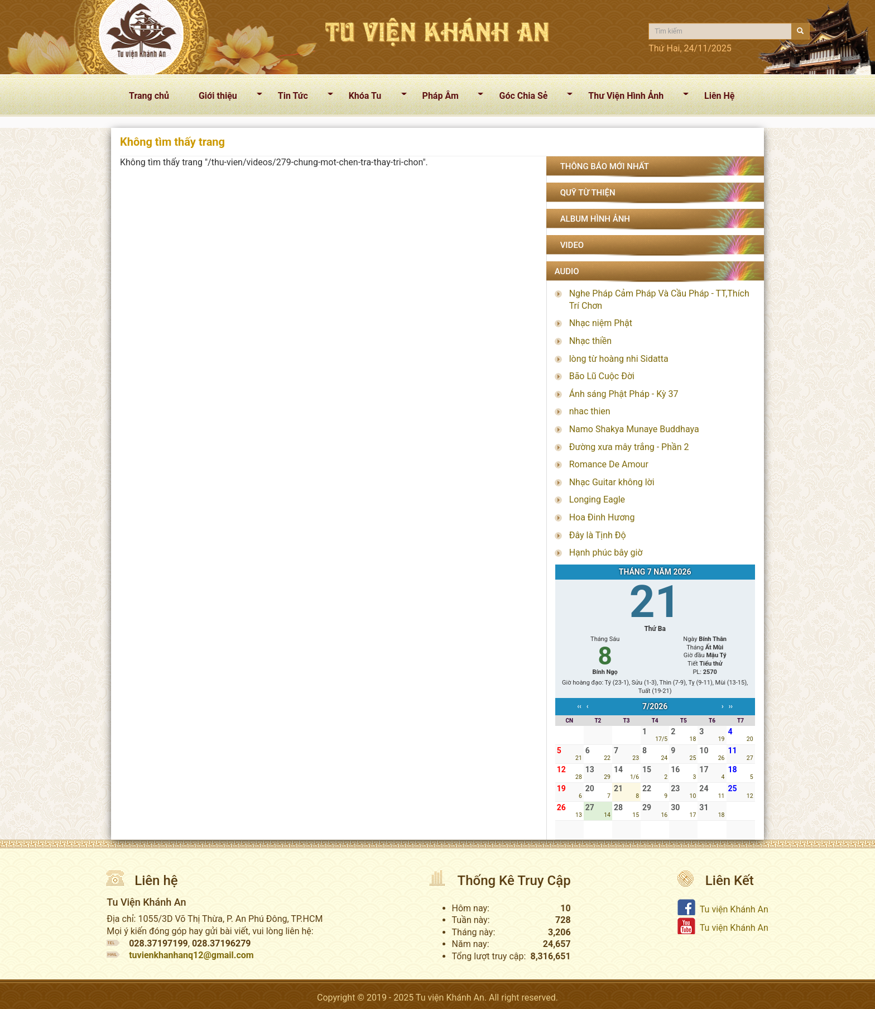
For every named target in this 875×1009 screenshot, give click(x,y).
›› (731, 706)
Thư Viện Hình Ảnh (634, 98)
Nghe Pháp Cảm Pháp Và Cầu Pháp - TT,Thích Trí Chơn (659, 299)
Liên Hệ (719, 95)
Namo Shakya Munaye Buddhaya (634, 429)
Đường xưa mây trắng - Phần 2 (629, 447)
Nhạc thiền (590, 341)
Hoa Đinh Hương (602, 517)
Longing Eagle (597, 499)
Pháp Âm (449, 98)
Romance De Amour (608, 464)
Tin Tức (301, 98)
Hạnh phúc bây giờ (606, 552)
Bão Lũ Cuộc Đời (601, 376)
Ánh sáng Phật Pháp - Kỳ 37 (624, 394)
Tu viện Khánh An (734, 909)
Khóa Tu (373, 98)
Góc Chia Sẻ (531, 98)
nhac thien (589, 411)
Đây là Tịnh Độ (597, 535)
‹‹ (579, 706)
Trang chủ (149, 95)
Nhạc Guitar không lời (612, 482)
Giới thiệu (226, 98)
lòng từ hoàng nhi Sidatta (619, 358)
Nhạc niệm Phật (600, 323)
